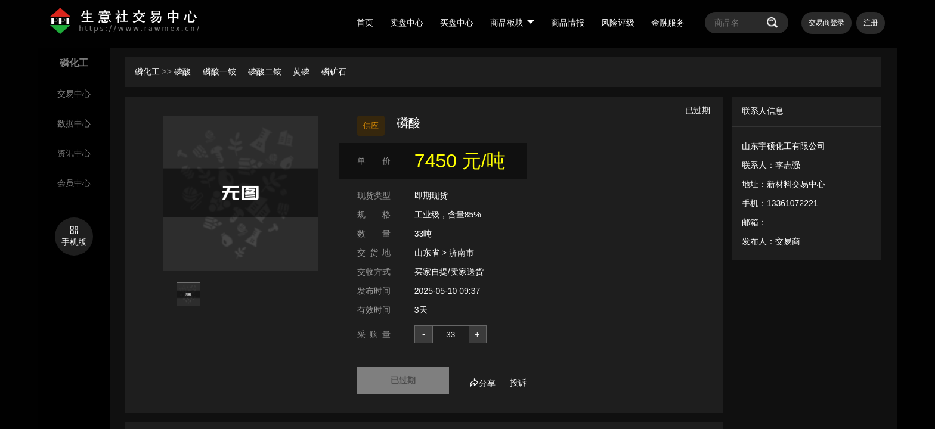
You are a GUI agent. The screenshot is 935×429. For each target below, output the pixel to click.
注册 (870, 22)
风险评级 (617, 22)
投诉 (518, 382)
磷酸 (183, 71)
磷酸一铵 (221, 71)
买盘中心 (456, 22)
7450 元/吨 (460, 161)
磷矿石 (333, 71)
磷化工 (147, 71)
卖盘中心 (406, 22)
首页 (365, 22)
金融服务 (668, 22)
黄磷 (302, 71)
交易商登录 (826, 22)
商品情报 (567, 22)
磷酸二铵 (266, 71)
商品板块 (512, 22)
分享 (482, 383)
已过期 (403, 380)
